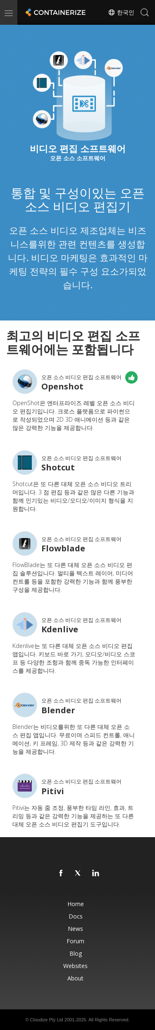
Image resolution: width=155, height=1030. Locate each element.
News (75, 929)
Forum (75, 941)
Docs (76, 916)
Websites (75, 966)
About (75, 978)
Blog (75, 953)
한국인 (121, 12)
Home (75, 904)
